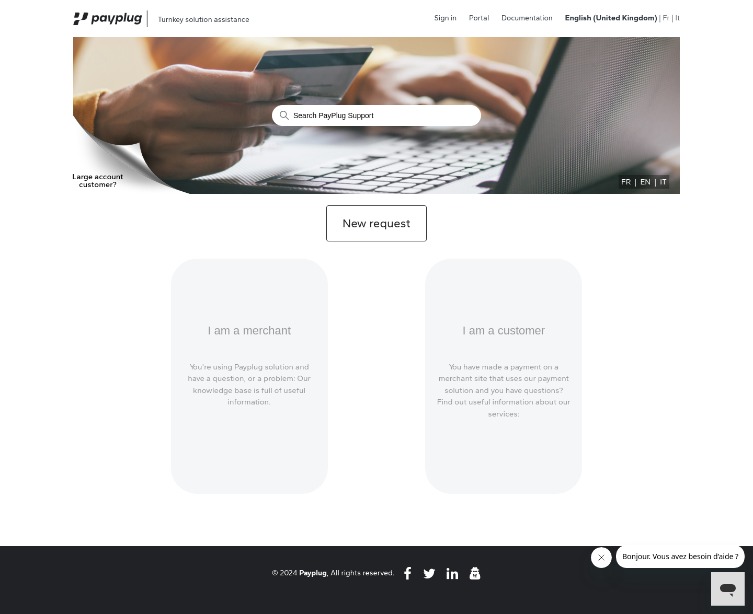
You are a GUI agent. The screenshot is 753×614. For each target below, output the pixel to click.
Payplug (313, 572)
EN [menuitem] (645, 182)
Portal (479, 18)
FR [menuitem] (626, 182)
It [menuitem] (678, 18)
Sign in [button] (446, 18)
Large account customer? (97, 181)
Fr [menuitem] (666, 18)
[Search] (376, 115)
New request (376, 223)
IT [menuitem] (663, 182)
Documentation (527, 18)
